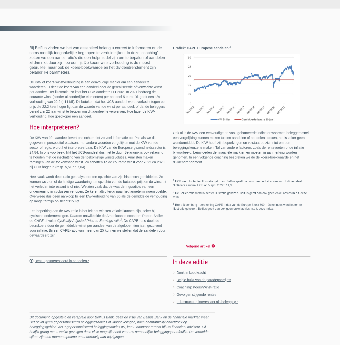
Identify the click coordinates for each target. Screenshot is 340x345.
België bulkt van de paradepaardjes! (204, 280)
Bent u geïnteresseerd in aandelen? (62, 261)
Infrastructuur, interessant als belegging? (207, 302)
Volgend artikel (198, 246)
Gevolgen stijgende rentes (196, 294)
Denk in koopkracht (191, 273)
